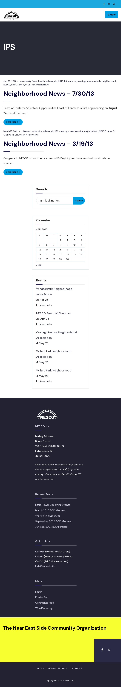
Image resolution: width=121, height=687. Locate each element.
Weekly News (41, 84)
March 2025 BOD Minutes (50, 510)
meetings (81, 81)
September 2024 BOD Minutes (53, 521)
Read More (14, 122)
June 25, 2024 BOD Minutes (51, 526)
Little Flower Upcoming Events (52, 504)
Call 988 (40, 551)
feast (34, 81)
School (20, 84)
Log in (38, 591)
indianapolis (51, 81)
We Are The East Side (47, 515)
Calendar (76, 668)
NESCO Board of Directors (53, 313)
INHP (60, 81)
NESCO (6, 84)
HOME (40, 668)
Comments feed (44, 602)
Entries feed (42, 597)
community (25, 81)
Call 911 (39, 556)
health (41, 81)
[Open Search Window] (113, 4)
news (13, 84)
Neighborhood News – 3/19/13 (48, 143)
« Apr (38, 265)
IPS (64, 81)
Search (79, 200)
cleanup (26, 131)
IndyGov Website (45, 566)
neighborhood (108, 81)
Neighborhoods (57, 668)
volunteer (30, 84)
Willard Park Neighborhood (53, 370)
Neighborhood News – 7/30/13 (48, 93)
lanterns (71, 81)
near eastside (94, 81)
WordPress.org (43, 608)
